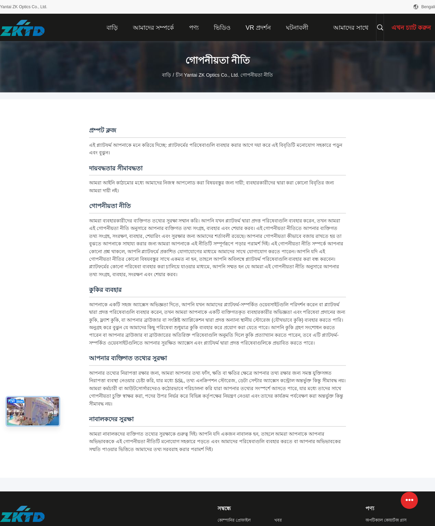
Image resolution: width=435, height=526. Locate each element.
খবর (278, 520)
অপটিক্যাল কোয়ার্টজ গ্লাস (386, 520)
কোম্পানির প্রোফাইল (234, 520)
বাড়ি (166, 75)
